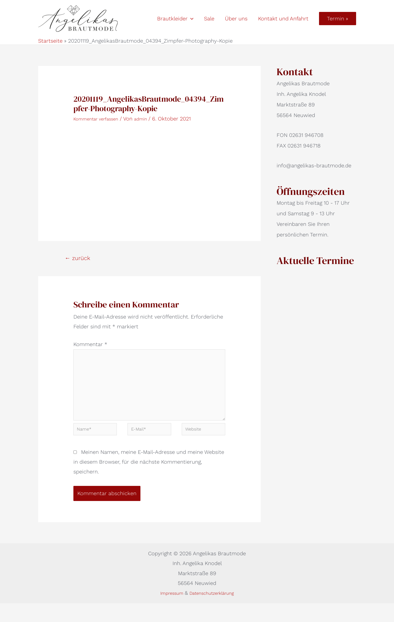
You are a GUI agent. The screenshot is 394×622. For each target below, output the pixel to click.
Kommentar (90, 344)
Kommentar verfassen (100, 118)
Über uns (236, 18)
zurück (77, 258)
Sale (209, 18)
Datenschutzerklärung (214, 611)
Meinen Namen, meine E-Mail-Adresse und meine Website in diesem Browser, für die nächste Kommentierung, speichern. (148, 480)
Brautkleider (175, 18)
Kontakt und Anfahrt (283, 18)
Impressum (167, 611)
